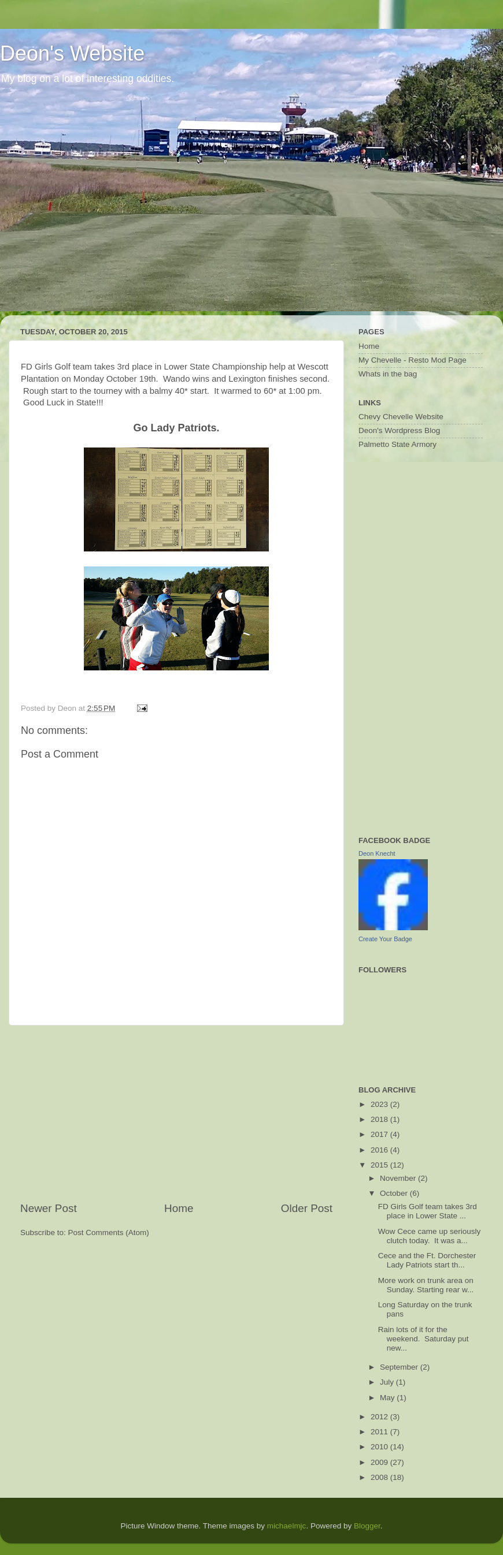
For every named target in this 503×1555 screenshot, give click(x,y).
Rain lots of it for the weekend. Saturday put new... (423, 1338)
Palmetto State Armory (397, 444)
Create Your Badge (385, 938)
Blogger (367, 1526)
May (388, 1397)
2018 (380, 1119)
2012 (380, 1416)
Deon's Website (72, 53)
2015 (380, 1165)
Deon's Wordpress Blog (399, 430)
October (395, 1193)
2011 (380, 1431)
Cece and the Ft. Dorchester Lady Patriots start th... (427, 1260)
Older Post (306, 1208)
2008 (380, 1477)
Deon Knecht (376, 853)
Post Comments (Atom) (108, 1232)
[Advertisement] (176, 1113)
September (400, 1367)
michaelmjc (286, 1526)
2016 (380, 1150)
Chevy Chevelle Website (400, 416)
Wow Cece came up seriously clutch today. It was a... (429, 1236)
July (388, 1382)
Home (178, 1208)
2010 (380, 1446)
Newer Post (48, 1208)
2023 (380, 1104)
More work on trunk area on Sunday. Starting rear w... (426, 1285)
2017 (380, 1134)
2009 (380, 1462)
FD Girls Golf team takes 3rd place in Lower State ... (427, 1211)
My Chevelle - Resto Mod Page (412, 360)
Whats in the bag (387, 374)
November (399, 1178)
